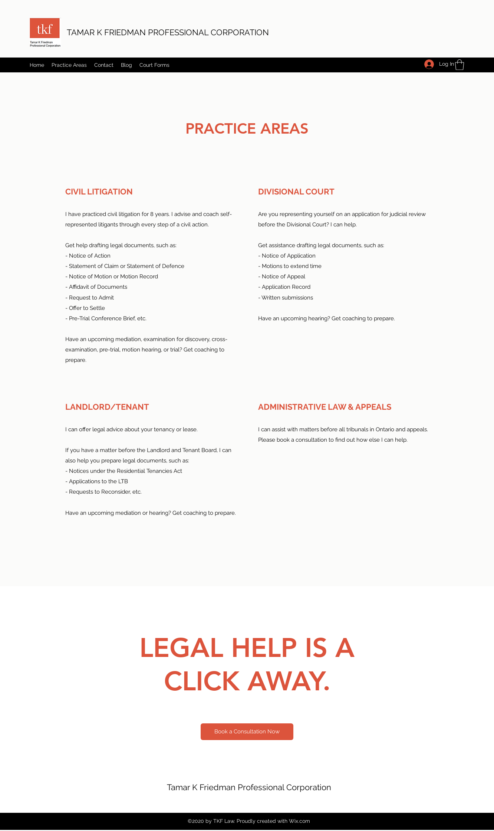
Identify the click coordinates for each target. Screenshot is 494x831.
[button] (459, 64)
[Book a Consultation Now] (247, 731)
